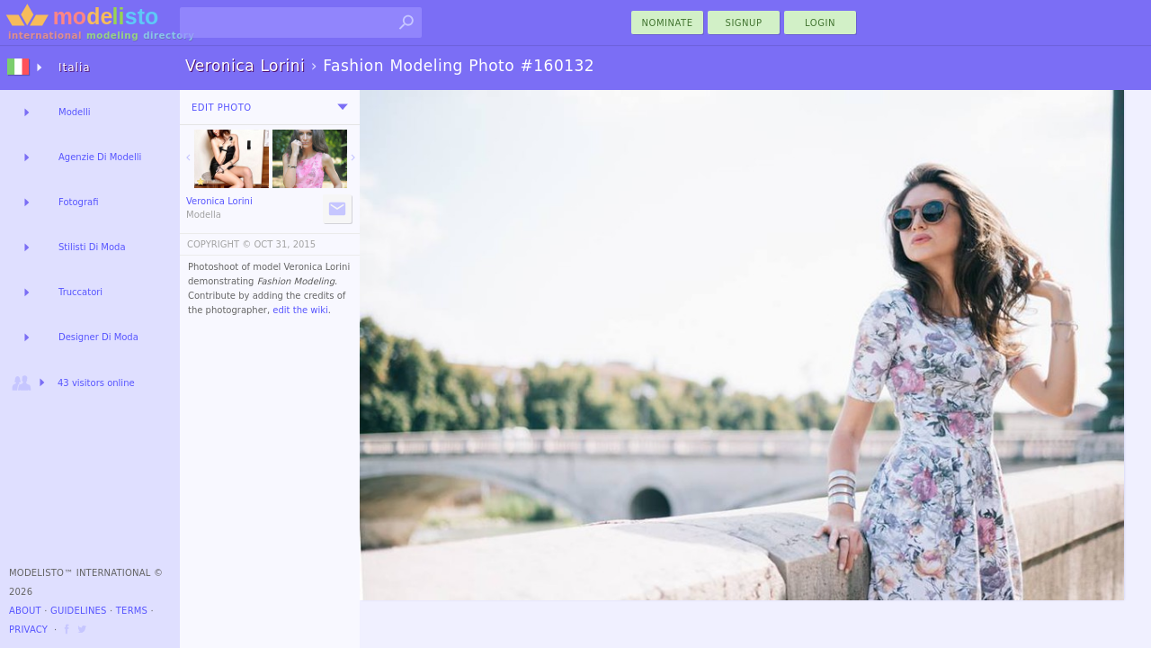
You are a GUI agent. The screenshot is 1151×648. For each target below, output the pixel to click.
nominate (667, 23)
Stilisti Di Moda (92, 247)
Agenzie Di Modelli (99, 157)
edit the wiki (300, 310)
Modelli (74, 112)
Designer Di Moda (98, 337)
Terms (131, 611)
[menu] (342, 107)
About (25, 611)
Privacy (28, 629)
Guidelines (78, 611)
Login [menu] (820, 23)
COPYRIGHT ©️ (219, 244)
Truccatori (80, 292)
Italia (74, 67)
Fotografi (78, 202)
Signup (744, 23)
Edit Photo (222, 107)
